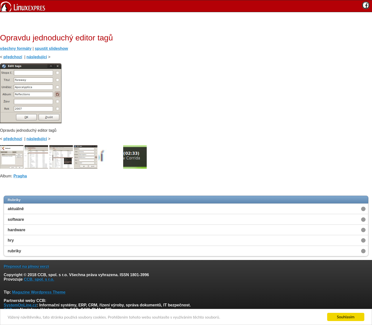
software (16, 219)
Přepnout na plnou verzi (26, 266)
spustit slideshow (51, 48)
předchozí (12, 57)
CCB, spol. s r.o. (39, 279)
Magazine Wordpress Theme (38, 292)
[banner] (186, 6)
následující (37, 57)
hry (11, 240)
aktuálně (16, 209)
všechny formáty (15, 48)
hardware (16, 230)
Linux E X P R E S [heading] (186, 6)
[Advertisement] (184, 22)
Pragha (20, 176)
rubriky (14, 251)
